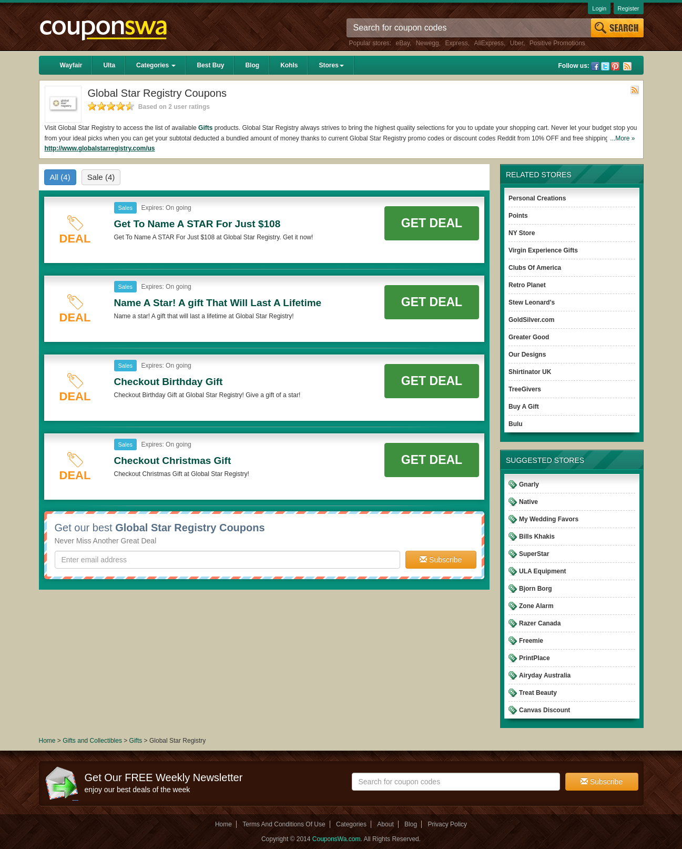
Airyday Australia (545, 675)
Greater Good (528, 337)
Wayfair (71, 65)
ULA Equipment (542, 571)
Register (628, 8)
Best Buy (210, 65)
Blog (252, 65)
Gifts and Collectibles (92, 740)
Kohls (289, 65)
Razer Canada (540, 623)
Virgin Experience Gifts (543, 250)
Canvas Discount (544, 710)
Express (456, 43)
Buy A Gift (523, 406)
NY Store (521, 233)
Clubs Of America (534, 267)
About (385, 824)
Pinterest (615, 66)
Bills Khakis (537, 536)
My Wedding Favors (548, 519)
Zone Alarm (536, 606)
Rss (627, 66)
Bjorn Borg (535, 588)
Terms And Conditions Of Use (283, 824)
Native (528, 502)
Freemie (531, 640)
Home (47, 740)
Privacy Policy (447, 824)
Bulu (515, 424)
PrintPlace (534, 658)
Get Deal (431, 223)
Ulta (109, 65)
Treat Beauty (538, 692)
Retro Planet (527, 285)
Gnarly (529, 484)
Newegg (427, 43)
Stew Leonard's (531, 302)
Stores (331, 65)
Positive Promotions (557, 43)
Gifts (205, 128)
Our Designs (527, 354)
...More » (622, 138)
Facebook (595, 66)
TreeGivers (524, 389)
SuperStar (534, 554)
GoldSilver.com (531, 320)
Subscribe (441, 559)
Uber (516, 43)
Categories (156, 65)
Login (599, 8)
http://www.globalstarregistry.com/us (100, 148)
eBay (403, 43)
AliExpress (489, 43)
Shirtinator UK (529, 372)
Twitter (605, 66)
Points (518, 215)
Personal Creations (537, 198)
